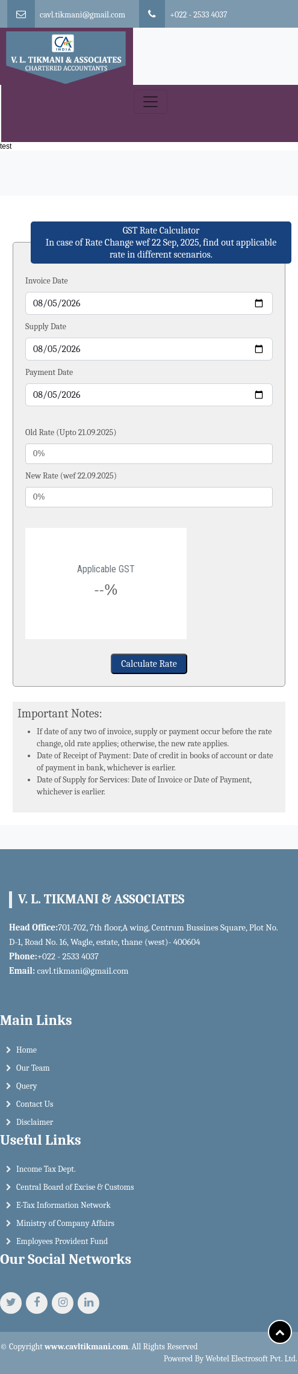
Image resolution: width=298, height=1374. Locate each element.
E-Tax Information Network (63, 1210)
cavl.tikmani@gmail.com (82, 15)
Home (26, 1054)
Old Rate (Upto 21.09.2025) (71, 432)
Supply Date (45, 326)
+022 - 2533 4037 (198, 15)
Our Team (33, 1072)
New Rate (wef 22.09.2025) (71, 476)
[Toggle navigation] (150, 102)
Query (26, 1090)
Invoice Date (46, 281)
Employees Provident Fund (62, 1246)
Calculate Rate (148, 663)
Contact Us (35, 1108)
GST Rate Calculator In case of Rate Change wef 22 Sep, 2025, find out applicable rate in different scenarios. (161, 242)
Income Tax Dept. (46, 1174)
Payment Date (49, 372)
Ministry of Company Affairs (65, 1228)
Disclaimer (34, 1126)
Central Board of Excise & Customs (75, 1192)
